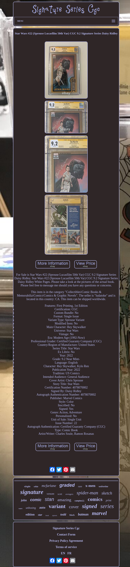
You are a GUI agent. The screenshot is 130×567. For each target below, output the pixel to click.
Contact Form (66, 534)
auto (42, 507)
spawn (54, 515)
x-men (90, 486)
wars (21, 508)
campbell (79, 501)
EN (63, 553)
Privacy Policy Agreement (66, 540)
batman (83, 514)
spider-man (87, 492)
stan (49, 499)
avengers (69, 494)
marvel (99, 513)
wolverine (103, 486)
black (71, 515)
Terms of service (66, 547)
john (24, 500)
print (108, 500)
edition (30, 514)
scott (60, 494)
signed (89, 506)
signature (31, 492)
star (40, 514)
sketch (107, 493)
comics (95, 499)
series (107, 506)
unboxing (31, 507)
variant (57, 506)
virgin (27, 486)
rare (80, 486)
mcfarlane (49, 486)
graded (67, 485)
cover (74, 506)
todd (63, 514)
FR (69, 553)
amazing (64, 500)
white (36, 486)
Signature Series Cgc (66, 528)
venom (50, 493)
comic (35, 500)
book (47, 515)
